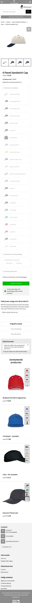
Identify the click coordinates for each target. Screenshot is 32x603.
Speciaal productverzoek (16, 17)
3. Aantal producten (10, 271)
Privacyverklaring (6, 586)
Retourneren (4, 572)
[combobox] (13, 12)
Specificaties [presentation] (16, 334)
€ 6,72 (7, 477)
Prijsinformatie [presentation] (16, 324)
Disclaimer (4, 588)
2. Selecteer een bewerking (12, 254)
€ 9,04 (7, 401)
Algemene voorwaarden (8, 581)
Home (2, 22)
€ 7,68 (7, 439)
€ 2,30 (7, 516)
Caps (2, 24)
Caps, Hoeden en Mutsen (19, 22)
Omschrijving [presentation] (16, 329)
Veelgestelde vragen (7, 561)
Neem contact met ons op (9, 312)
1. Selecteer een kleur (10, 88)
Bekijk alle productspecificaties (12, 82)
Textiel (8, 22)
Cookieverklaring (6, 583)
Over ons (3, 558)
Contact (3, 569)
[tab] (16, 324)
